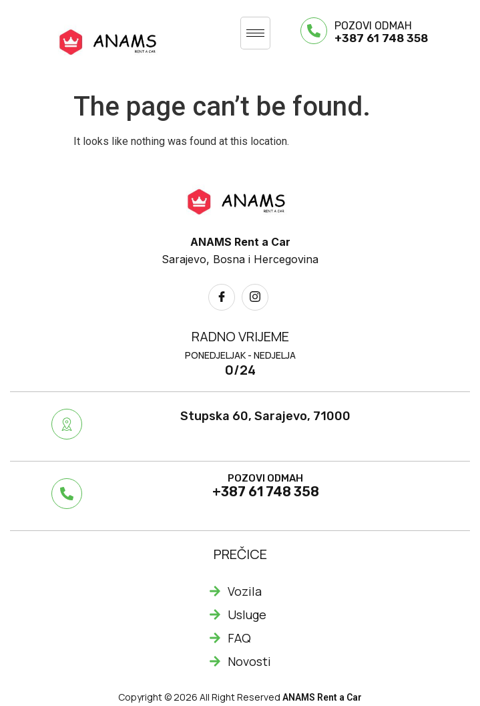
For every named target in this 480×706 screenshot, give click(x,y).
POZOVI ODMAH (373, 25)
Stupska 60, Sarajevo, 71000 (265, 416)
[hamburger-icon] (255, 33)
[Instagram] (255, 297)
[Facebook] (221, 297)
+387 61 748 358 (381, 38)
